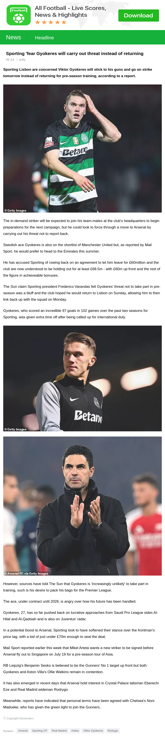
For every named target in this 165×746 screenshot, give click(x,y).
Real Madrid (59, 730)
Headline (44, 37)
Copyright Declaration (20, 718)
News (13, 37)
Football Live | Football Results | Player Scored (44, 744)
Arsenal (23, 730)
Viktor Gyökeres (93, 730)
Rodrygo (113, 730)
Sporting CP (39, 730)
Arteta (75, 730)
